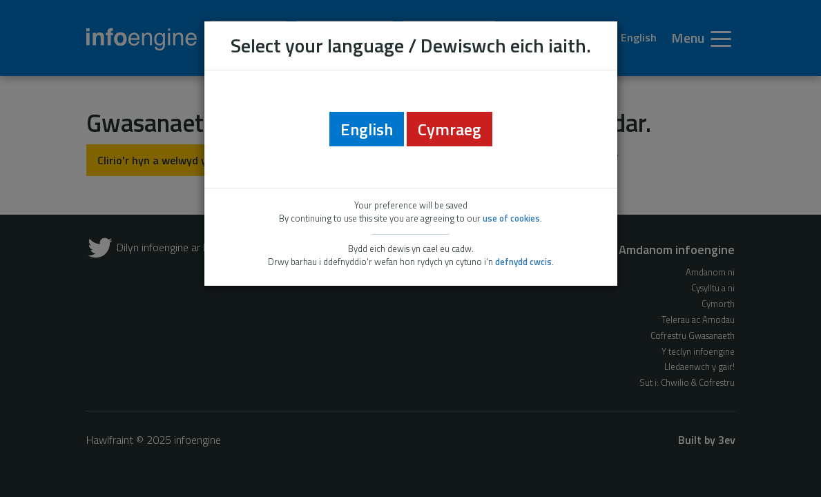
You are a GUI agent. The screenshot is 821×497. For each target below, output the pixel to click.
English (366, 129)
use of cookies (511, 218)
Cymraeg (449, 129)
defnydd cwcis (523, 262)
